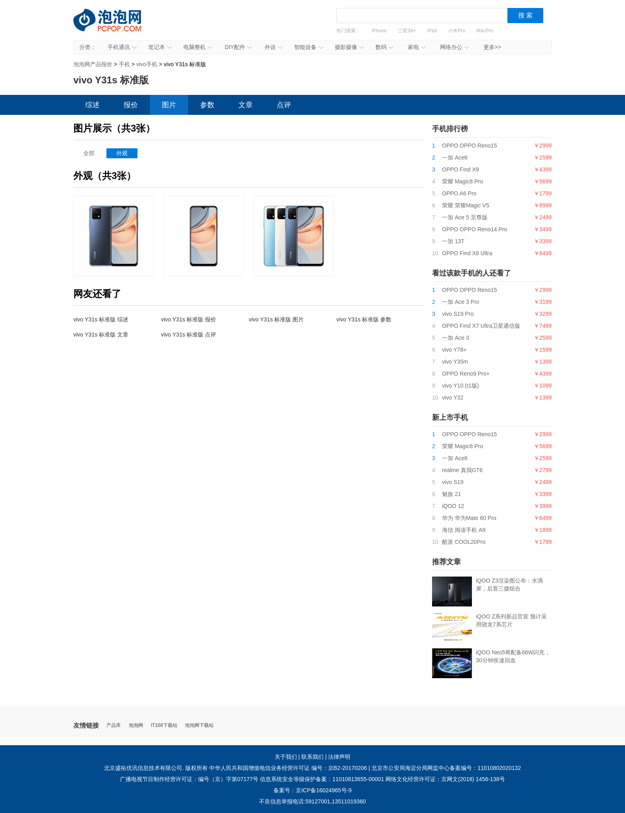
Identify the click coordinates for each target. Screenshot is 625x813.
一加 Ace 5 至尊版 (464, 217)
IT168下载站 (164, 725)
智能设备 (308, 47)
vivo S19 (453, 482)
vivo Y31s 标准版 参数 (363, 319)
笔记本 (160, 47)
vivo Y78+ (454, 349)
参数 (207, 105)
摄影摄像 (349, 47)
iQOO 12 (453, 506)
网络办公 (454, 47)
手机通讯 (122, 47)
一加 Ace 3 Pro (460, 302)
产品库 (113, 725)
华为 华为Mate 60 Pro (469, 518)
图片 (169, 105)
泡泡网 (136, 725)
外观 (122, 153)
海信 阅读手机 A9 (463, 530)
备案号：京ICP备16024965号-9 (312, 790)
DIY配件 (238, 47)
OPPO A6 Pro (459, 193)
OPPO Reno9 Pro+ (465, 373)
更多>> (492, 47)
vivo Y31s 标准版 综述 (100, 319)
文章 (245, 105)
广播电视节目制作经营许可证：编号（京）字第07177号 (189, 779)
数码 (384, 47)
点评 (284, 105)
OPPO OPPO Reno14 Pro (474, 229)
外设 (274, 47)
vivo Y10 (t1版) (460, 385)
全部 (88, 153)
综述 (92, 105)
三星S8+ (407, 30)
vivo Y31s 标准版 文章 (100, 334)
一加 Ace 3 (455, 338)
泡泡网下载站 (199, 725)
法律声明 (339, 757)
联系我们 (312, 757)
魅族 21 (451, 494)
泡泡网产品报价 (115, 26)
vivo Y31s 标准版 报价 (188, 319)
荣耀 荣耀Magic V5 (465, 205)
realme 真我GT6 (462, 470)
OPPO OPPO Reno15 (469, 145)
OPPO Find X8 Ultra (467, 253)
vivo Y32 (452, 397)
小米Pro (456, 30)
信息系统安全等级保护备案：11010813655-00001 (322, 779)
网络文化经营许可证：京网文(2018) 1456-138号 (445, 779)
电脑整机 (197, 47)
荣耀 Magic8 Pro (462, 181)
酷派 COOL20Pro (463, 542)
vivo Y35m (455, 361)
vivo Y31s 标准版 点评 (188, 334)
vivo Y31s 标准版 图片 (276, 319)
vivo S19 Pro (458, 314)
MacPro (485, 30)
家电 (417, 47)
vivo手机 (146, 64)
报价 (131, 105)
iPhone (378, 30)
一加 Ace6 (455, 157)
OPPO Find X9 (460, 169)
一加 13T (453, 241)
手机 (124, 64)
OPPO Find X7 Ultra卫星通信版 (481, 326)
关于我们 (286, 757)
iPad (432, 30)
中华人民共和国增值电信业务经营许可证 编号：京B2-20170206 (288, 768)
